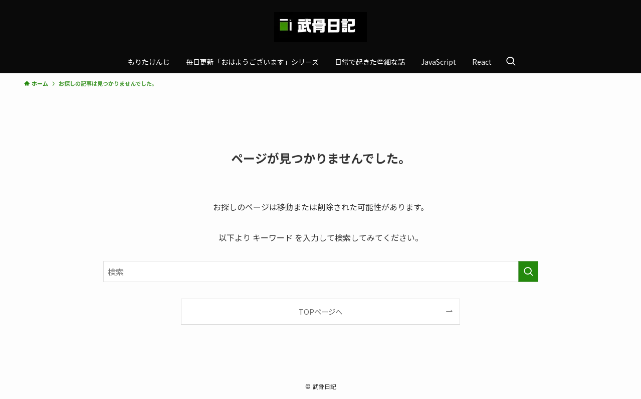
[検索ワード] (320, 271)
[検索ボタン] (511, 61)
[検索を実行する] (528, 271)
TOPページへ (320, 311)
